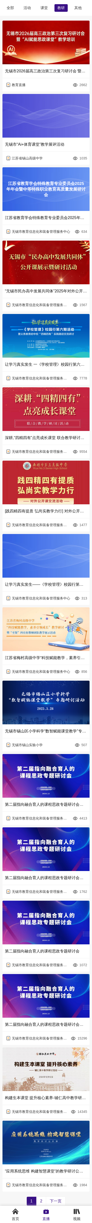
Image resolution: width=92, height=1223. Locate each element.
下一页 (56, 1201)
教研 (61, 8)
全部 (10, 8)
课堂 (44, 8)
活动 (27, 8)
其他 (78, 8)
